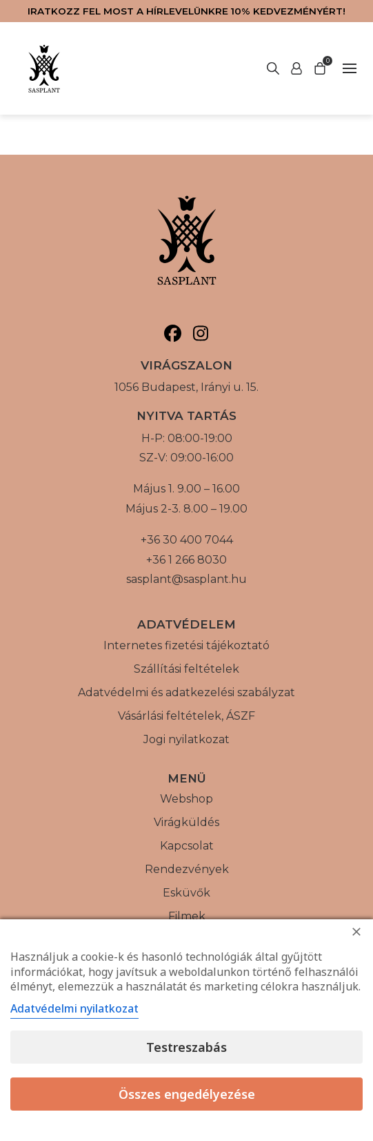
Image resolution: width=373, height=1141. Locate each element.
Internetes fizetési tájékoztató (186, 645)
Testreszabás (186, 1047)
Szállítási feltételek (186, 668)
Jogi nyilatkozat (186, 739)
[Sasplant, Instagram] (201, 333)
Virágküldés (186, 822)
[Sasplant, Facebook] (172, 333)
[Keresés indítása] (296, 68)
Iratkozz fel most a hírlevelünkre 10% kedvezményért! (186, 11)
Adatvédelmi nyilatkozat (74, 1008)
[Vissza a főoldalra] (44, 68)
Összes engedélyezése (187, 1094)
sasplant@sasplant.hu (186, 579)
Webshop (186, 798)
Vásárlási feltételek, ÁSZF (186, 715)
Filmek (186, 916)
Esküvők (186, 892)
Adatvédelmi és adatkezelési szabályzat (186, 692)
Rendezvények (187, 869)
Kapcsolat (187, 845)
